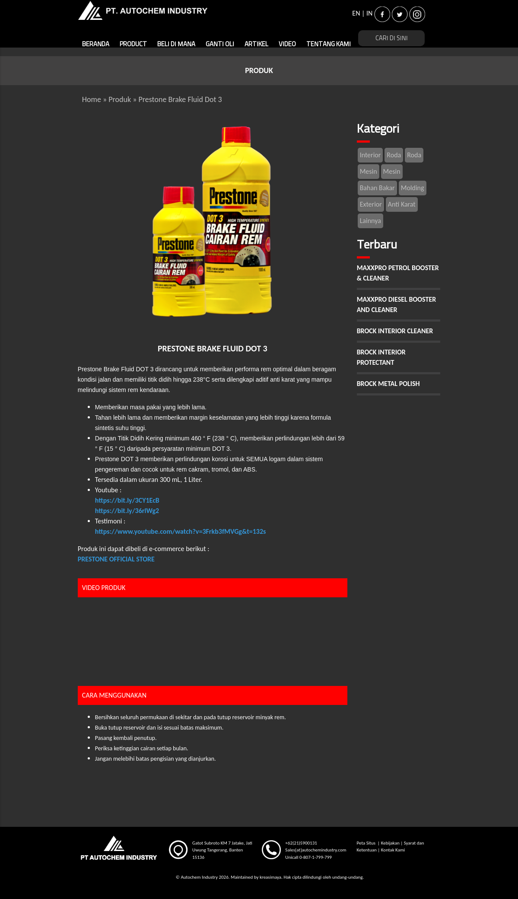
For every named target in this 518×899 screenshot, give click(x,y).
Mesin (368, 171)
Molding (412, 188)
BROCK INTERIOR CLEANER (395, 331)
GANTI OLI (220, 44)
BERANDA (95, 44)
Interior (370, 155)
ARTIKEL (256, 44)
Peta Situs (367, 843)
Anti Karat (402, 204)
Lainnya (370, 221)
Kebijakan (390, 843)
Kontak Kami (393, 850)
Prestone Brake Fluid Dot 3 (180, 99)
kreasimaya (270, 877)
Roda (394, 155)
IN (369, 13)
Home (91, 99)
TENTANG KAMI (328, 44)
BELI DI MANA (176, 44)
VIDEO (287, 44)
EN (356, 13)
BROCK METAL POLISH (388, 383)
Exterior (371, 204)
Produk (119, 99)
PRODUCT (133, 44)
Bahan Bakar (377, 188)
